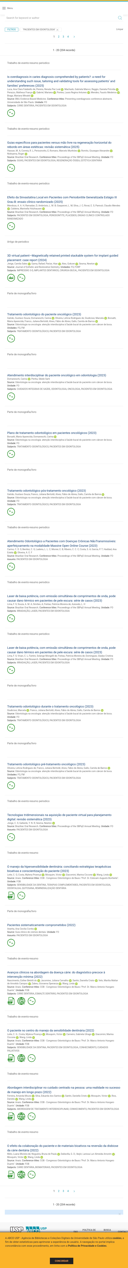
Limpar (119, 29)
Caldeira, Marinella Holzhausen (26, 208)
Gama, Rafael (38, 263)
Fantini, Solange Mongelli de (43, 656)
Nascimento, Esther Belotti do (22, 980)
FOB (19, 881)
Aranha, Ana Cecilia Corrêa (20, 928)
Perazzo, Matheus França (19, 92)
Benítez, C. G (28, 549)
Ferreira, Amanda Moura (19, 1096)
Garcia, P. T (97, 549)
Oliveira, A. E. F (24, 552)
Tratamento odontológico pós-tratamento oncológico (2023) (46, 490)
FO (45, 102)
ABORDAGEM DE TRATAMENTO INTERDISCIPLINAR (43, 1109)
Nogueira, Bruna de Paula (44, 1154)
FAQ (76, 1231)
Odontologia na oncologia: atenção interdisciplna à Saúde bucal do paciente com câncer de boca (63, 324)
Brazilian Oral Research (26, 157)
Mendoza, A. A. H (15, 205)
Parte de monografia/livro (21, 293)
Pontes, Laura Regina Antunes (72, 92)
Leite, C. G (12, 874)
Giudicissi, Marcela (94, 318)
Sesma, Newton (87, 263)
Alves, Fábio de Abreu (60, 321)
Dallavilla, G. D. (68, 1154)
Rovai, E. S (89, 205)
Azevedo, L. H (78, 604)
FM (23, 328)
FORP (77, 267)
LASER (34, 611)
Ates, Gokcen (68, 263)
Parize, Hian (52, 263)
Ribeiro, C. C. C (71, 549)
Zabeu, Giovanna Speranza (45, 983)
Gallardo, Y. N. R (27, 823)
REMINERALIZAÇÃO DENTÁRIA (50, 888)
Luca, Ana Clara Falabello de (21, 89)
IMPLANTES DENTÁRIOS (46, 270)
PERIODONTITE (57, 215)
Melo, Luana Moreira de (18, 1154)
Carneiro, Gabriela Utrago (78, 1034)
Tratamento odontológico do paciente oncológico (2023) (44, 314)
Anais (18, 878)
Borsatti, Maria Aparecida (19, 436)
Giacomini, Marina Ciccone (79, 874)
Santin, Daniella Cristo (83, 980)
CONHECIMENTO (87, 1047)
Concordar (61, 1261)
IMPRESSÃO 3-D (25, 270)
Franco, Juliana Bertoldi (36, 321)
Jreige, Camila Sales (17, 263)
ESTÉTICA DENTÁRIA (91, 160)
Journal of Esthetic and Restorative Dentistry (37, 267)
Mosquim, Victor (53, 874)
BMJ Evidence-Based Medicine (30, 99)
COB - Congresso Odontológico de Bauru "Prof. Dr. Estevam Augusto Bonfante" (79, 878)
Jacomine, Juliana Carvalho (54, 980)
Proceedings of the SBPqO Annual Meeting (78, 157)
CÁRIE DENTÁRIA (25, 105)
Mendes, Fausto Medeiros (104, 92)
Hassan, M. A (13, 150)
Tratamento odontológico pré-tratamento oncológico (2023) (46, 764)
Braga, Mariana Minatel (18, 95)
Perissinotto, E (41, 150)
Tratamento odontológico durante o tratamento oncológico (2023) (50, 706)
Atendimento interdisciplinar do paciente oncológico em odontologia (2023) (56, 375)
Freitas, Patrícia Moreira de (57, 604)
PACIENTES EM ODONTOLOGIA (51, 105)
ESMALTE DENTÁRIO (45, 993)
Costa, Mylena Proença (29, 874)
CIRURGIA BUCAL (68, 270)
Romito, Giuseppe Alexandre (95, 150)
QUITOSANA (28, 888)
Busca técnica (108, 1231)
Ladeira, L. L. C (43, 549)
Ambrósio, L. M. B (47, 205)
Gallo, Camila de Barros (83, 321)
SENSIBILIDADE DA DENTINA (31, 885)
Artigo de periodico (18, 241)
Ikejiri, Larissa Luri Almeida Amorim (93, 1154)
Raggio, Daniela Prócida (103, 89)
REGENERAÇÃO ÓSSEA (68, 160)
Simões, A (38, 604)
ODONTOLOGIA (59, 389)
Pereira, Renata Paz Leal (48, 89)
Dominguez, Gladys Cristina (99, 656)
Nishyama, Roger (15, 153)
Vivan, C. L (23, 656)
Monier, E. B (57, 549)
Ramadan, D (31, 205)
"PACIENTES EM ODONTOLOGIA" (41, 29)
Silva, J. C (78, 205)
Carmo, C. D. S (14, 549)
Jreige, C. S (12, 823)
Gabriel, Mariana (44, 92)
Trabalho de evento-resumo (22, 852)
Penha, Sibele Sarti (40, 379)
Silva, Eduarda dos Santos (48, 1096)
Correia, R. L (27, 150)
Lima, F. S (12, 604)
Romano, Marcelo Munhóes (63, 150)
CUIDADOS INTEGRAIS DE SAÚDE (33, 389)
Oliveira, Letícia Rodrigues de (69, 318)
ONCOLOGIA (74, 389)
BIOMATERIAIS (42, 1167)
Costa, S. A (85, 549)
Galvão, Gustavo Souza (18, 318)
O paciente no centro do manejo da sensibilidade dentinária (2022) (50, 1030)
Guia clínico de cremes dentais (30, 932)
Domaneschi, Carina (41, 318)
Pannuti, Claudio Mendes (107, 205)
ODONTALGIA (14, 888)
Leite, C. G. (12, 1034)
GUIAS (20, 160)
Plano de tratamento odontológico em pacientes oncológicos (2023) (51, 433)
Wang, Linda (103, 874)
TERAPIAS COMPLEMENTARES (62, 885)
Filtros (11, 29)
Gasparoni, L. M (65, 205)
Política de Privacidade (89, 1231)
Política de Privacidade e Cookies (87, 1245)
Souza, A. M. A (25, 604)
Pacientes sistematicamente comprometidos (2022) (41, 925)
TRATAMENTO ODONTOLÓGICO (33, 331)
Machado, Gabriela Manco (77, 89)
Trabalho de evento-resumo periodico (28, 63)
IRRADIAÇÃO (23, 611)
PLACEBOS (71, 215)
